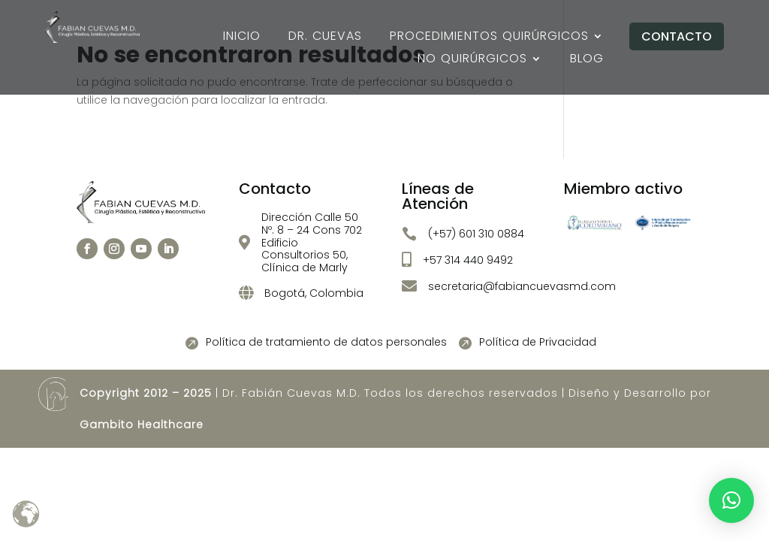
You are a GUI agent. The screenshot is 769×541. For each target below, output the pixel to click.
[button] (731, 500)
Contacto (676, 36)
